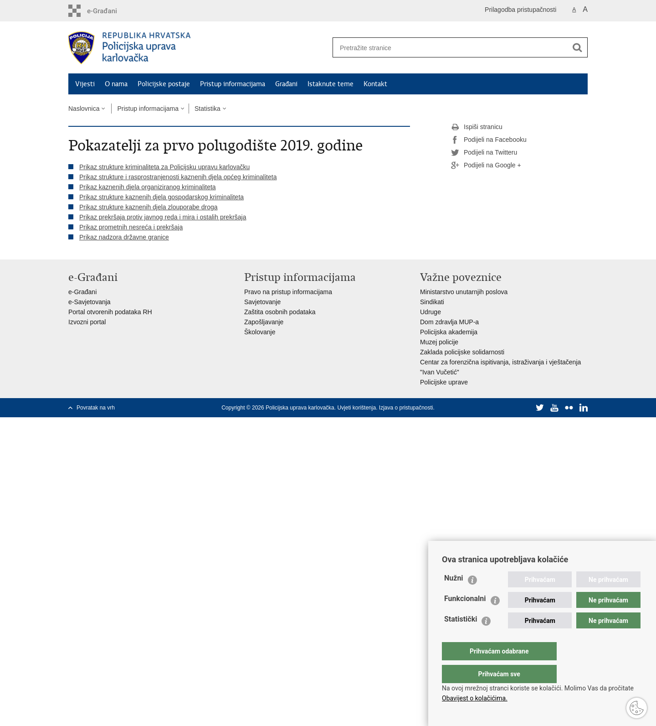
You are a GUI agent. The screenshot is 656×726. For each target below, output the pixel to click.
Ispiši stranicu (476, 127)
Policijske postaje (164, 84)
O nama (116, 84)
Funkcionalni (465, 616)
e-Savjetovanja (89, 302)
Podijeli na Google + (486, 165)
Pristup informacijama (232, 84)
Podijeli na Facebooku (489, 140)
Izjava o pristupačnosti (406, 407)
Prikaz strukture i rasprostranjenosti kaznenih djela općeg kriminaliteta (178, 177)
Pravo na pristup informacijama (288, 292)
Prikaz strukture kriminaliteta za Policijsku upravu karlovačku (164, 167)
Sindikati (432, 302)
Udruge (430, 312)
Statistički (460, 637)
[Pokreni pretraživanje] (577, 47)
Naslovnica (83, 108)
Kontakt (375, 84)
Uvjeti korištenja (356, 407)
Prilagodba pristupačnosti (520, 9)
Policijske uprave (444, 382)
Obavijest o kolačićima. (474, 698)
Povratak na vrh (96, 407)
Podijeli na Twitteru (484, 153)
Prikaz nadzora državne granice (124, 237)
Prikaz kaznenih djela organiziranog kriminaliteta (147, 187)
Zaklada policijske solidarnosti (462, 352)
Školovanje (260, 332)
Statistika (207, 108)
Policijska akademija (448, 332)
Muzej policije (439, 342)
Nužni (453, 596)
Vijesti (85, 84)
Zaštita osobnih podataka (279, 312)
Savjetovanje (262, 302)
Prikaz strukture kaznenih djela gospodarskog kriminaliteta (161, 197)
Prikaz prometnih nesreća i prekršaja (131, 227)
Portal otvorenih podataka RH (110, 312)
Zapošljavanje (263, 322)
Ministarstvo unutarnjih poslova (463, 292)
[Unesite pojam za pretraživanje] (447, 47)
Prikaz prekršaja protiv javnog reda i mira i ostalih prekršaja (162, 217)
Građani (286, 84)
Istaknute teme (331, 84)
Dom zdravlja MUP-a (449, 322)
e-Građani (82, 292)
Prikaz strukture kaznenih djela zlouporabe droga (148, 207)
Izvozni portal (87, 322)
